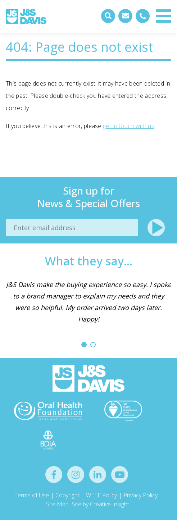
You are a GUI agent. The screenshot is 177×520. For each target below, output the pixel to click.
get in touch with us (128, 126)
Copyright (67, 495)
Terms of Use (31, 495)
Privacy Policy (140, 495)
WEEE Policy (101, 495)
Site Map (57, 504)
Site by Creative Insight (100, 504)
